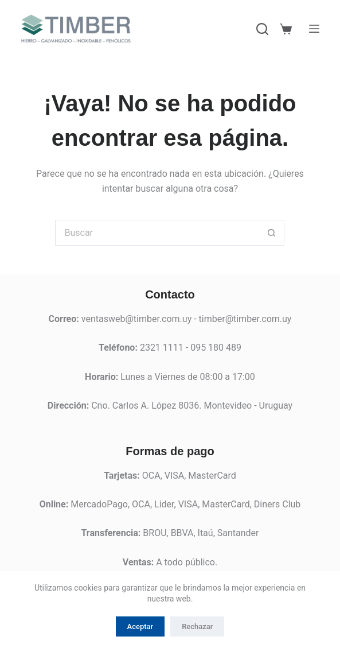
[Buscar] (262, 29)
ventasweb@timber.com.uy (136, 318)
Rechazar (197, 626)
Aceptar (140, 626)
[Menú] (314, 29)
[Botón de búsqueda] (271, 233)
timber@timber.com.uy (245, 318)
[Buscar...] (157, 233)
